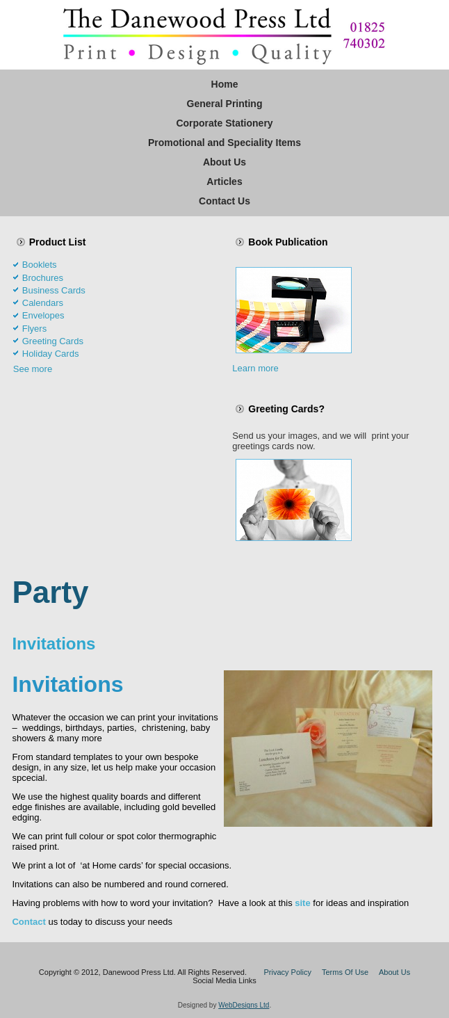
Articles (224, 181)
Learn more (255, 368)
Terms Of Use (345, 972)
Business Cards (53, 290)
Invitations (53, 643)
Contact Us (224, 201)
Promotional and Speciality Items (224, 142)
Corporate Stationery (224, 123)
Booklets (39, 264)
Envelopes (43, 315)
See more (32, 369)
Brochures (42, 278)
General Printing (225, 103)
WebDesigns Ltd (243, 1005)
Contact (28, 921)
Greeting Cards (52, 341)
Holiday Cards (50, 353)
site (302, 903)
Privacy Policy (287, 972)
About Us (224, 162)
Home (224, 84)
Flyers (34, 328)
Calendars (42, 303)
